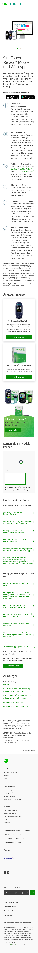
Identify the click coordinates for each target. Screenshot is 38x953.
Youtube (8, 872)
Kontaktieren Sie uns (10, 813)
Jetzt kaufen (13, 430)
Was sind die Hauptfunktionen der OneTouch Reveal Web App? (15, 606)
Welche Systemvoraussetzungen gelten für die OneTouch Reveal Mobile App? (17, 550)
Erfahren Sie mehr (13, 665)
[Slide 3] (20, 48)
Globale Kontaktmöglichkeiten (12, 816)
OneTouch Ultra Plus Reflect (21, 169)
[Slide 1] (17, 48)
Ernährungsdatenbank (12, 842)
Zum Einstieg (8, 790)
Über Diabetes (9, 786)
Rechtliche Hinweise (11, 911)
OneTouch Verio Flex (26, 172)
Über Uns (7, 850)
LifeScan (19, 859)
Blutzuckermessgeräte (10, 772)
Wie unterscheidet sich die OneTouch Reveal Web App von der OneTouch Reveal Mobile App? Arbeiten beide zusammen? (16, 595)
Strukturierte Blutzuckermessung (17, 830)
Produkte (7, 769)
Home (6, 761)
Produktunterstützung (10, 810)
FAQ (5, 819)
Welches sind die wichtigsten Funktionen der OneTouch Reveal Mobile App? (17, 522)
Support (7, 807)
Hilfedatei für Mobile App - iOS (14, 702)
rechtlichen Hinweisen (14, 945)
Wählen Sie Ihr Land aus (12, 887)
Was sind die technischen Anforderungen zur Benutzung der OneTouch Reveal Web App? (18, 635)
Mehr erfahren (19, 337)
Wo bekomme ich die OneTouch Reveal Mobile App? (14, 540)
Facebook (5, 872)
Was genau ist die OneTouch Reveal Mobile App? (13, 513)
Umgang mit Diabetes (10, 793)
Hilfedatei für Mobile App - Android (15, 706)
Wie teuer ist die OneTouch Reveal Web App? (16, 625)
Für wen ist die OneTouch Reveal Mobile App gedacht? (14, 531)
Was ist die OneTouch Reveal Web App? (16, 584)
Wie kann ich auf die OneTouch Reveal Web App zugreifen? (17, 615)
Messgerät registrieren (12, 834)
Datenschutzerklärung (11, 902)
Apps (5, 778)
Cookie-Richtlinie (10, 907)
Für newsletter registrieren (14, 838)
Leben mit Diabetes (9, 796)
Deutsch (6, 684)
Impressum (8, 915)
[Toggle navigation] (34, 4)
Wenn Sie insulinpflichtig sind (12, 799)
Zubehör (6, 775)
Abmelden (7, 822)
